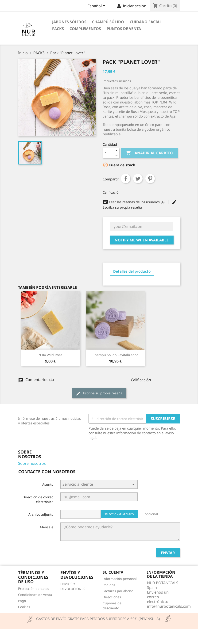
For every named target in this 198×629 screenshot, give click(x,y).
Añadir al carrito (149, 153)
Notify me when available (142, 240)
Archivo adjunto (40, 514)
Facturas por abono (118, 591)
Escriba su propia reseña (99, 393)
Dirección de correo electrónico (38, 499)
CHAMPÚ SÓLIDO (108, 21)
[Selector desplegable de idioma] (97, 6)
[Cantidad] (108, 153)
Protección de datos (33, 588)
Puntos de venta (124, 28)
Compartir (125, 178)
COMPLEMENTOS (85, 28)
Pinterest (150, 178)
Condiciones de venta (35, 594)
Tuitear (138, 178)
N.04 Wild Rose (50, 355)
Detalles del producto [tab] (132, 271)
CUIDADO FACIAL (146, 21)
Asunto (47, 484)
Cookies (24, 607)
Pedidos (109, 585)
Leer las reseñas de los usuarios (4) (134, 202)
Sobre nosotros (32, 463)
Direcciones (112, 597)
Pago (22, 601)
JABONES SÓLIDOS (69, 21)
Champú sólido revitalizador (115, 355)
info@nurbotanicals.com (169, 606)
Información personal (120, 578)
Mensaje (46, 527)
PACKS (58, 28)
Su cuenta (113, 572)
